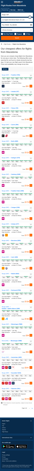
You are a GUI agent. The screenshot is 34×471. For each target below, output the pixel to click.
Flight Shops (5, 431)
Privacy (4, 457)
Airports (4, 429)
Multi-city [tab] (20, 10)
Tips (3, 425)
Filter (5, 69)
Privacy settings (6, 455)
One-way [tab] (12, 10)
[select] (31, 86)
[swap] (29, 17)
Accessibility (5, 459)
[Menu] (2, 2)
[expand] (31, 75)
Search (17, 38)
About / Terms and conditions (9, 461)
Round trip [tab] (5, 10)
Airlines (4, 427)
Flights (3, 423)
